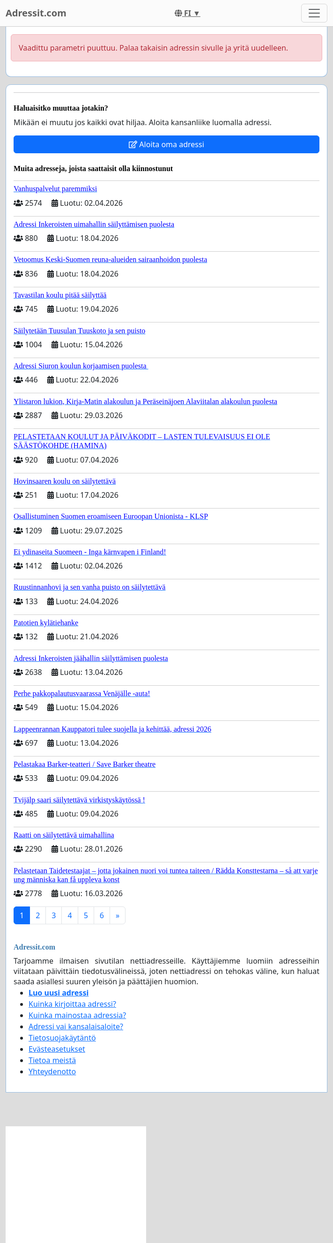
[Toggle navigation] (314, 13)
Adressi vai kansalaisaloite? (76, 1026)
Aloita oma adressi (166, 144)
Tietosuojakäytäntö (62, 1038)
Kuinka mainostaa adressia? (77, 1015)
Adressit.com (36, 13)
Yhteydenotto (52, 1071)
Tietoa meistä (52, 1060)
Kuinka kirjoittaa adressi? (72, 1004)
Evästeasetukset (57, 1049)
